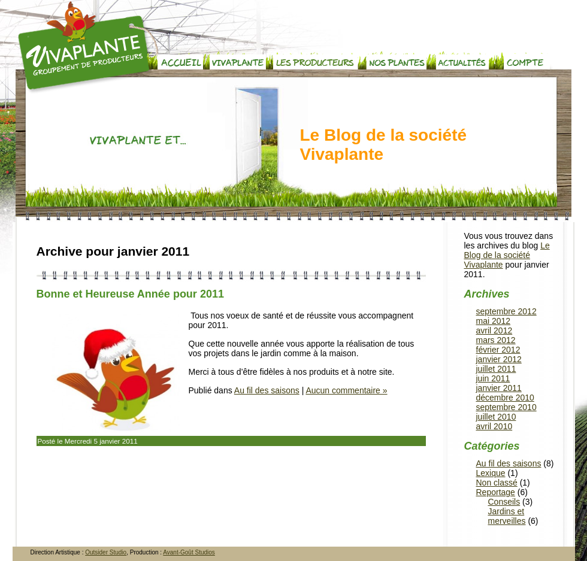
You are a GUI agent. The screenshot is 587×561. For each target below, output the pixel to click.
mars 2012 (496, 340)
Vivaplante (86, 47)
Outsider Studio (105, 552)
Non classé (497, 482)
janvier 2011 (499, 388)
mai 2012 (493, 321)
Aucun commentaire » (346, 390)
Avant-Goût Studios (189, 552)
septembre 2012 (506, 311)
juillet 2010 (496, 416)
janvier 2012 (499, 359)
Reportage (495, 492)
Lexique (491, 473)
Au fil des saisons (266, 390)
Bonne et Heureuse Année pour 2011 (130, 294)
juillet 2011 (496, 369)
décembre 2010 (505, 397)
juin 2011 (493, 378)
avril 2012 (494, 330)
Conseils (504, 502)
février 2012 (498, 349)
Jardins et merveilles (507, 516)
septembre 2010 (506, 407)
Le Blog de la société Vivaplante (383, 144)
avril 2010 (494, 426)
